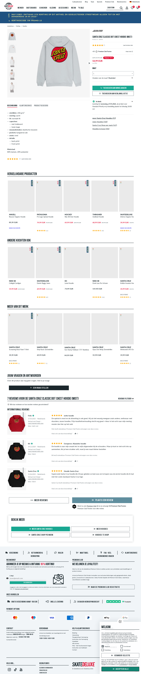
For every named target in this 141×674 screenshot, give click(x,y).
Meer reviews (39, 500)
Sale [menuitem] (81, 8)
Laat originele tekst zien (35, 423)
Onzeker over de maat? (112, 78)
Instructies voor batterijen (79, 648)
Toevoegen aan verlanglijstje (113, 94)
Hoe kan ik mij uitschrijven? (21, 589)
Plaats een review (102, 500)
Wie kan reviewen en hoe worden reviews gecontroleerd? (28, 404)
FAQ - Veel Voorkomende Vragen (81, 645)
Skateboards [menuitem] (31, 8)
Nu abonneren (28, 582)
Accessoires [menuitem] (64, 8)
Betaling (74, 633)
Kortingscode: (27, 20)
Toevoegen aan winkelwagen (113, 88)
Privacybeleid (43, 670)
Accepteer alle (120, 669)
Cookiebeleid (123, 664)
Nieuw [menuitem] (73, 8)
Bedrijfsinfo (44, 663)
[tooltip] (132, 51)
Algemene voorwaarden (46, 668)
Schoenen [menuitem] (43, 8)
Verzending (11, 553)
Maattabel (82, 553)
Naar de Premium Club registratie (103, 587)
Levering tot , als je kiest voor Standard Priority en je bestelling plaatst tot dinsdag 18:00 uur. (113, 105)
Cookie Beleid (43, 673)
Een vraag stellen (38, 388)
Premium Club (91, 506)
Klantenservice (129, 553)
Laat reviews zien (128, 45)
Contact (74, 650)
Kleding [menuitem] (53, 8)
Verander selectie (120, 656)
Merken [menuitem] (21, 8)
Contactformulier (11, 640)
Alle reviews (75, 643)
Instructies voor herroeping (80, 639)
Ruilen (58, 553)
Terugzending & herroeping (80, 637)
